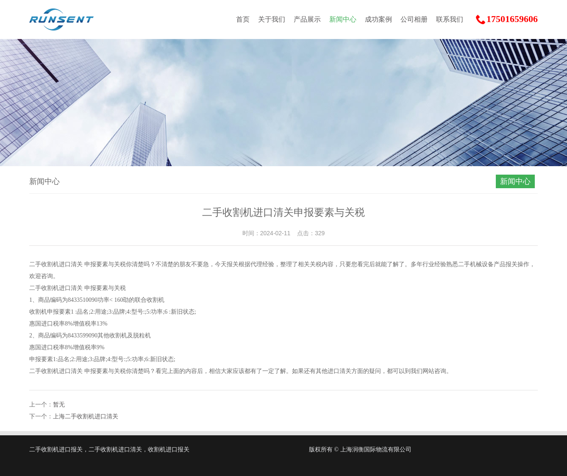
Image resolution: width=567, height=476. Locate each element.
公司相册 (414, 19)
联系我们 (449, 19)
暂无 (59, 404)
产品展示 (307, 19)
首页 (243, 19)
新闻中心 (342, 19)
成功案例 (378, 19)
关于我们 (271, 19)
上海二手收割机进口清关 (85, 416)
